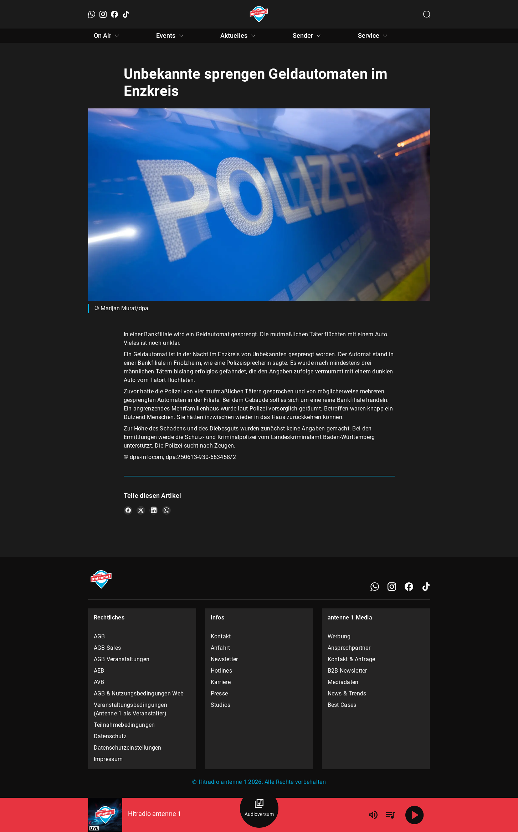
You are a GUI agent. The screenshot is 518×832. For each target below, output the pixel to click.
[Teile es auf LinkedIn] (153, 510)
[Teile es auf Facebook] (128, 510)
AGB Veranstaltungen (122, 659)
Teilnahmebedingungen (124, 724)
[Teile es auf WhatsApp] (166, 510)
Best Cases (342, 704)
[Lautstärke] (373, 815)
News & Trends (347, 693)
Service (373, 35)
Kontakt (221, 636)
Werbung (339, 636)
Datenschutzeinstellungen (127, 747)
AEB (99, 670)
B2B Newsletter (347, 670)
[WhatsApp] (91, 14)
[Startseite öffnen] (259, 14)
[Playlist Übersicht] (390, 815)
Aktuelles (238, 35)
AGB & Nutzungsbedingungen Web (139, 693)
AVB (99, 682)
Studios (221, 704)
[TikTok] (125, 14)
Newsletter (224, 659)
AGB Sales (107, 647)
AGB (99, 636)
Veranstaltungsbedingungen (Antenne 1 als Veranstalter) (131, 709)
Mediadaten (343, 682)
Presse (219, 693)
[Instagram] (103, 14)
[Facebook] (114, 14)
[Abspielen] (415, 815)
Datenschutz (110, 736)
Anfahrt (220, 647)
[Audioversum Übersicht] (259, 808)
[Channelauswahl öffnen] (426, 14)
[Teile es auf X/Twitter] (141, 510)
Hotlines (221, 670)
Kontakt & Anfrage (351, 659)
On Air (107, 35)
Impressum (108, 759)
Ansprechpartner (349, 647)
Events (170, 35)
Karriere (221, 682)
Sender (308, 35)
